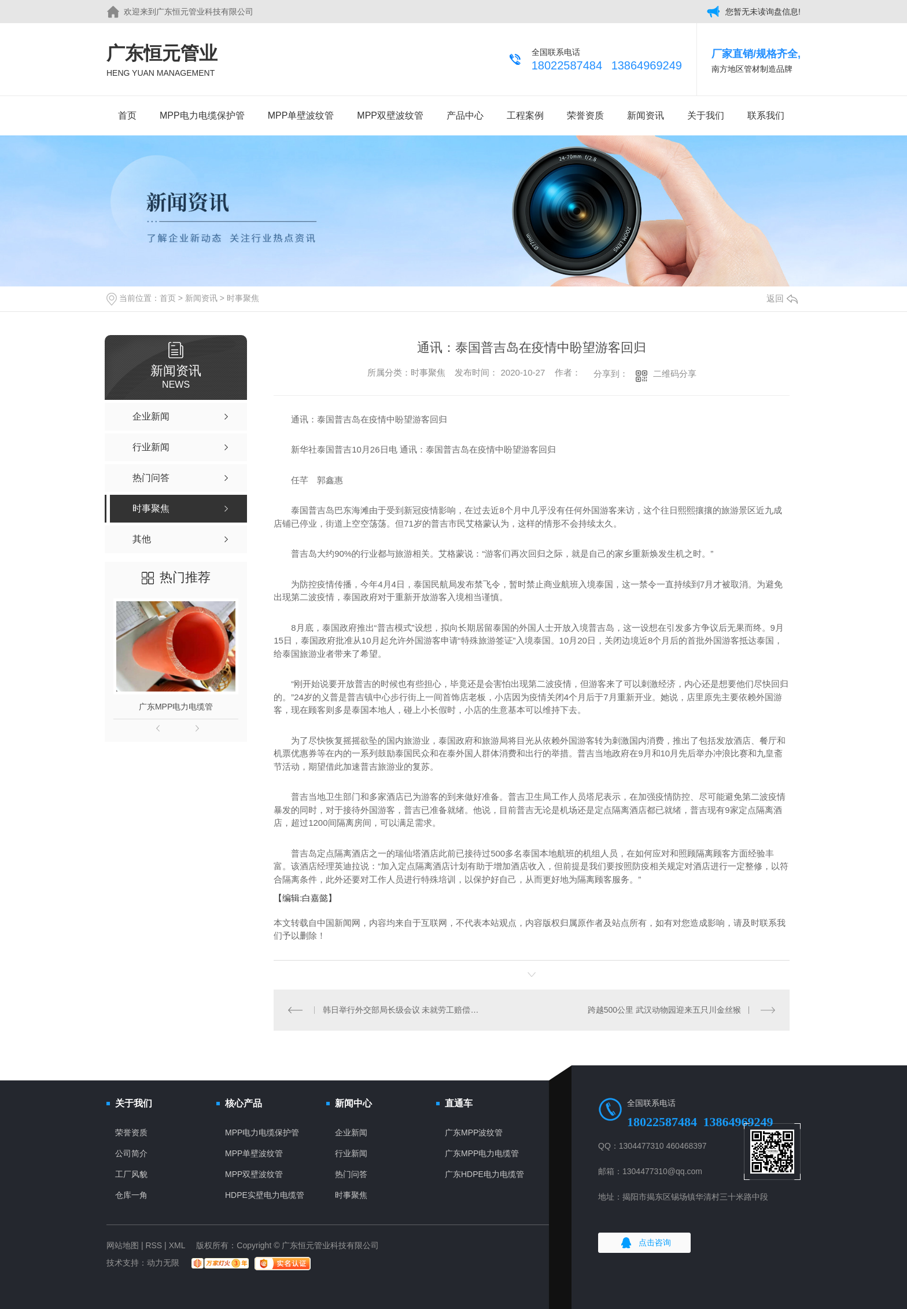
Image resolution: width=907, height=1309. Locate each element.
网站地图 (122, 1245)
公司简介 (131, 1153)
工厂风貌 (131, 1174)
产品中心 (465, 115)
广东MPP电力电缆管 (176, 706)
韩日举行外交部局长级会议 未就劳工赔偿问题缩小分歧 (403, 1009)
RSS (153, 1245)
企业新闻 (351, 1132)
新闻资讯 (645, 115)
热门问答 (351, 1174)
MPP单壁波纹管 (301, 115)
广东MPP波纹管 (474, 1132)
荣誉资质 (585, 115)
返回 (782, 298)
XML (177, 1245)
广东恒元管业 (161, 61)
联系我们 (765, 115)
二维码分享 (674, 373)
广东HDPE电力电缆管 (484, 1174)
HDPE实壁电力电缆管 (264, 1195)
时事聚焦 (243, 298)
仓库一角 (131, 1195)
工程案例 (525, 115)
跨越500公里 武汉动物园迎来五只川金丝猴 (664, 1009)
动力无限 (163, 1262)
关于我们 (705, 115)
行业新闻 (351, 1153)
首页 (127, 115)
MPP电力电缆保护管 (202, 115)
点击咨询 (655, 1242)
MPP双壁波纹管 (390, 115)
